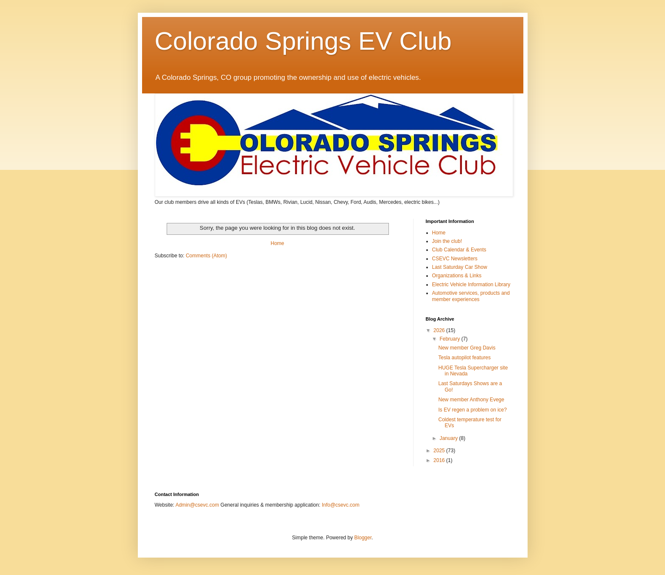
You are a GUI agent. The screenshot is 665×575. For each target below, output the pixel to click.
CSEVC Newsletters (455, 259)
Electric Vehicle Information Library (471, 285)
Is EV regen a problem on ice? (472, 410)
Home (277, 243)
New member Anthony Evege (471, 400)
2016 (439, 460)
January (449, 438)
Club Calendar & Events (459, 250)
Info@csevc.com (341, 505)
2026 (439, 330)
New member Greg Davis (466, 348)
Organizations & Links (457, 276)
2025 (439, 451)
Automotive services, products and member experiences (471, 296)
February (450, 339)
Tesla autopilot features (464, 358)
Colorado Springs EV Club (303, 41)
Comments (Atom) (206, 256)
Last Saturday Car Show (459, 267)
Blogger (363, 538)
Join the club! (447, 241)
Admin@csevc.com (197, 505)
